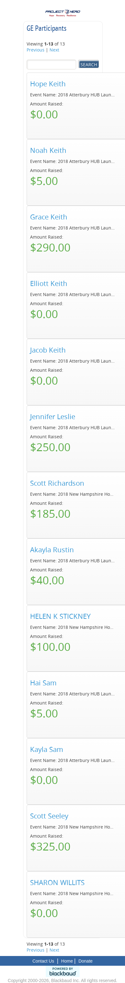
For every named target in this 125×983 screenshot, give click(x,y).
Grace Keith (48, 217)
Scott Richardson (57, 483)
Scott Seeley (49, 816)
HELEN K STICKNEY (60, 616)
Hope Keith (48, 84)
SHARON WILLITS (57, 882)
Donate (85, 961)
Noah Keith (48, 150)
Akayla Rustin (52, 549)
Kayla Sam (46, 749)
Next (54, 50)
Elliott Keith (48, 283)
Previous (35, 50)
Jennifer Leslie (52, 416)
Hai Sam (43, 683)
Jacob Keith (48, 350)
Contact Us (43, 961)
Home (67, 961)
